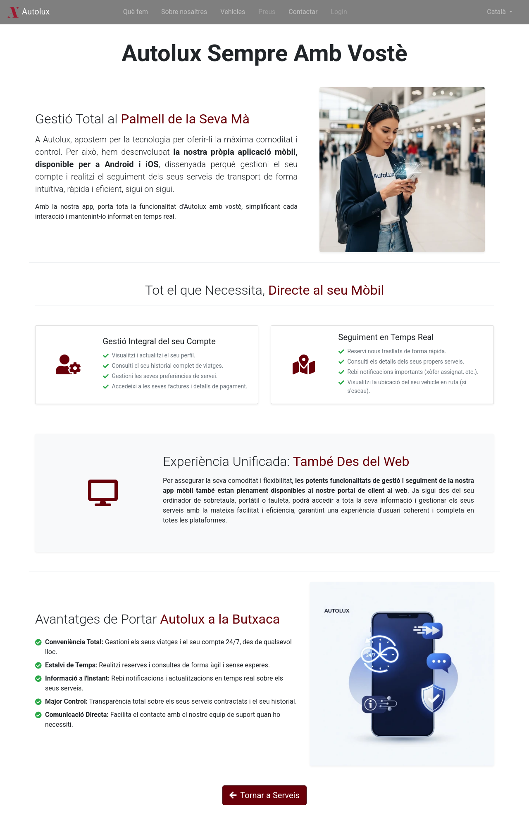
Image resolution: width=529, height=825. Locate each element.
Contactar (302, 12)
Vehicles (232, 12)
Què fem (135, 12)
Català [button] (497, 12)
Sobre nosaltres (184, 12)
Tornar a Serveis (264, 795)
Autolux (28, 12)
